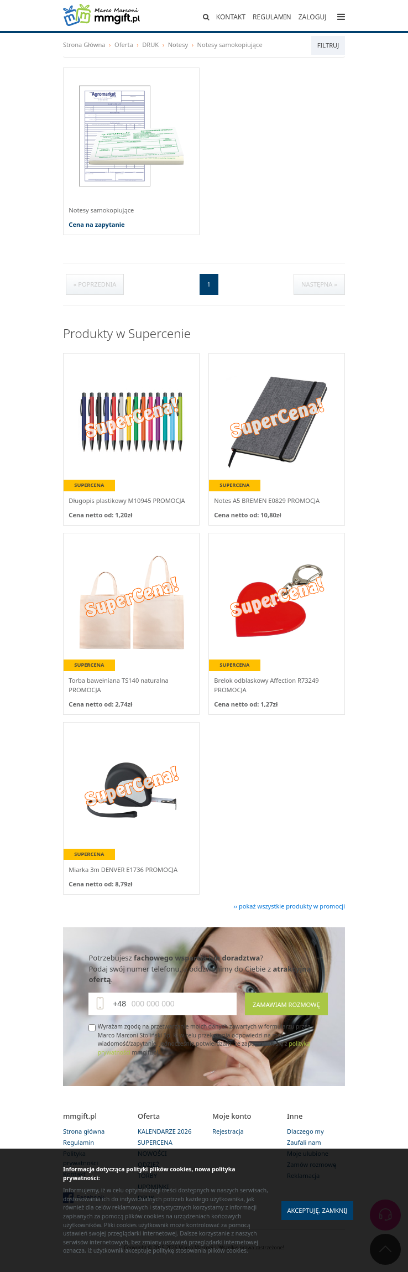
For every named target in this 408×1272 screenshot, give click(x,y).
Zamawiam (286, 1004)
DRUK (150, 44)
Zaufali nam (304, 1142)
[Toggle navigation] (341, 17)
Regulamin (272, 17)
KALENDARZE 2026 (164, 1131)
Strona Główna (84, 44)
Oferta (123, 44)
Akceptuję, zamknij (317, 1210)
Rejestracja (228, 1131)
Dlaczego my (305, 1131)
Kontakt (230, 17)
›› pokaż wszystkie (289, 906)
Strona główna (83, 1131)
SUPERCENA (155, 1142)
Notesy (178, 44)
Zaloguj (313, 17)
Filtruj (328, 45)
